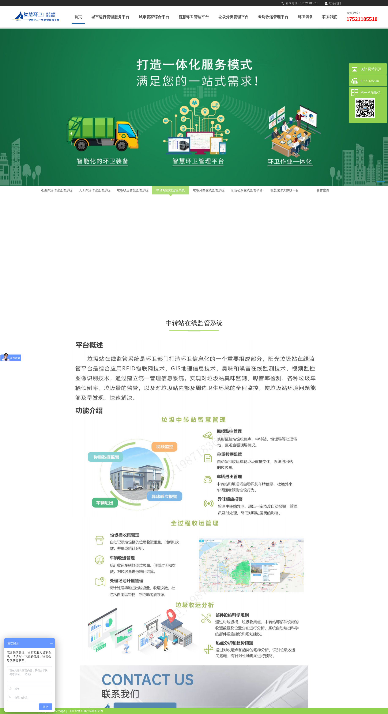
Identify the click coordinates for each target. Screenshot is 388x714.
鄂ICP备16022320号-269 (86, 711)
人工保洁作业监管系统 (94, 190)
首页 (78, 17)
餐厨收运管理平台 (273, 17)
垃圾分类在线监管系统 (209, 190)
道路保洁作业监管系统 (56, 190)
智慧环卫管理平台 (193, 17)
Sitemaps (59, 711)
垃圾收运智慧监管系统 (132, 190)
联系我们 (335, 3)
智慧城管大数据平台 (284, 190)
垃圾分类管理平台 (233, 17)
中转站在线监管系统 (170, 190)
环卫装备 (305, 17)
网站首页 (374, 69)
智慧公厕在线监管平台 (247, 190)
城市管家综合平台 (154, 17)
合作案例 (323, 190)
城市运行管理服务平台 (110, 17)
